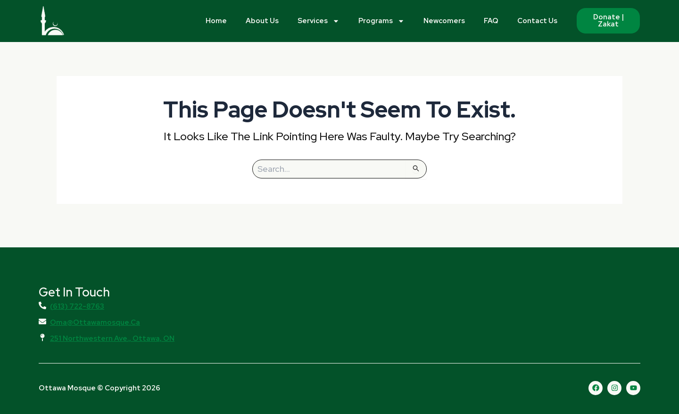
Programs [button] (381, 21)
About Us (262, 20)
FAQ (491, 20)
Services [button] (319, 21)
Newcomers (444, 20)
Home (216, 20)
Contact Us (537, 20)
